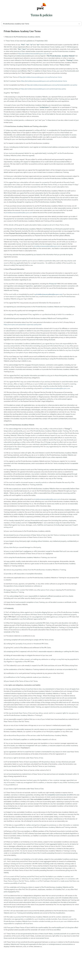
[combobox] (41, 25)
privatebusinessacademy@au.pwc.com (48, 296)
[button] (41, 25)
